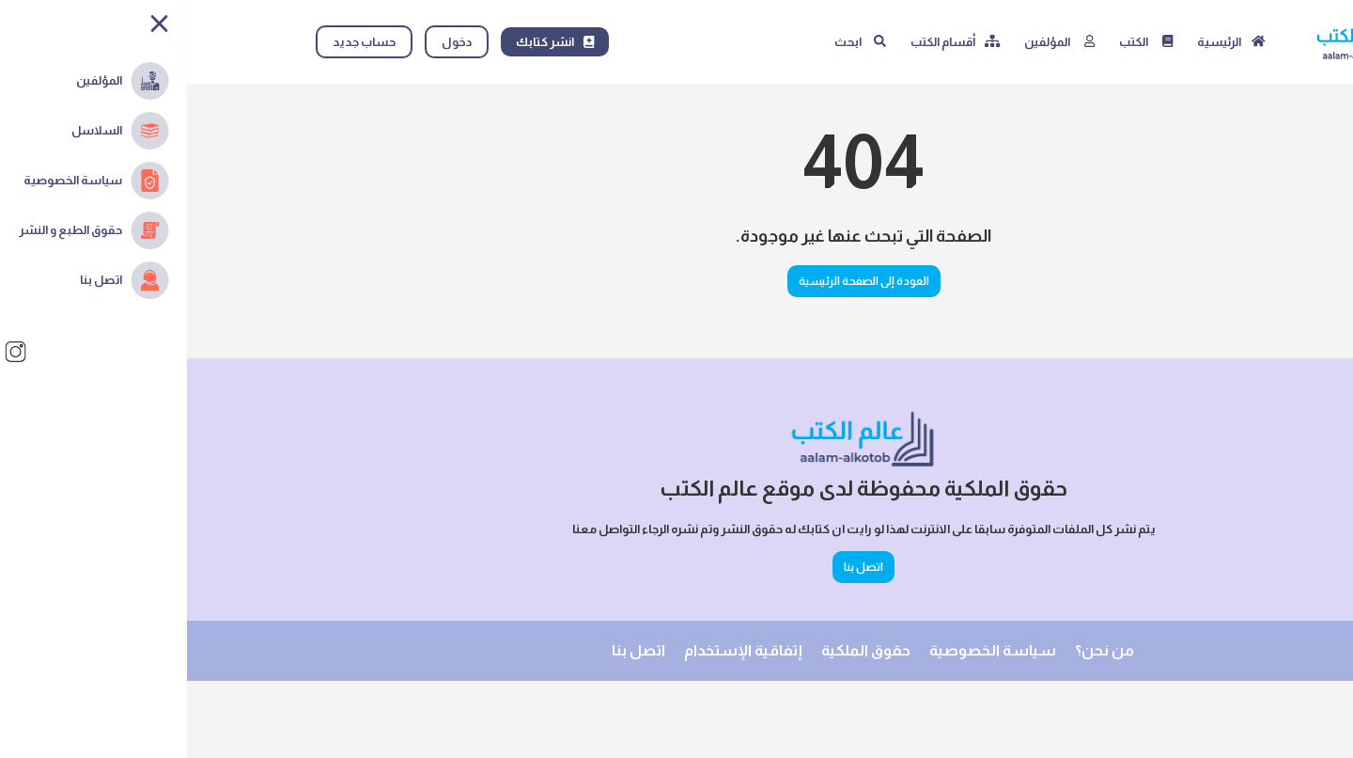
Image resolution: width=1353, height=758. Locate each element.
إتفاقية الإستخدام (556, 650)
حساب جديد (177, 42)
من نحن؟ (917, 650)
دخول (270, 42)
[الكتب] (959, 42)
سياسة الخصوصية (805, 650)
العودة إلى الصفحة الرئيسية (677, 281)
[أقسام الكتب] (768, 42)
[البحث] (674, 42)
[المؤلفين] (873, 42)
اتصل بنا (676, 567)
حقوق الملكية (678, 650)
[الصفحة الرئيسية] (1044, 42)
